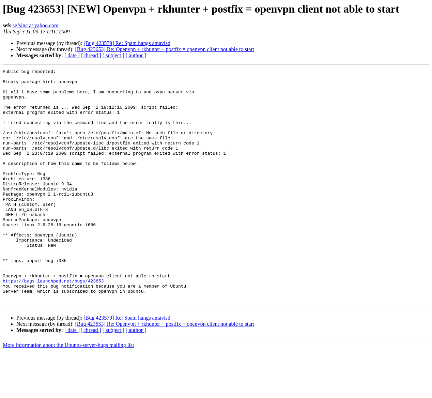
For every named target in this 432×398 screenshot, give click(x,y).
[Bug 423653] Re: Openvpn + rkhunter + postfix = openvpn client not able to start (164, 49)
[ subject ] (113, 55)
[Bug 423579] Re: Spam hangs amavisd (126, 43)
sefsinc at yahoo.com (36, 25)
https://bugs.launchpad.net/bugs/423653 (53, 324)
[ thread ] (91, 55)
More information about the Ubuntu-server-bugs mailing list (68, 392)
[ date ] (72, 55)
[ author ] (136, 55)
